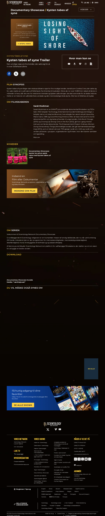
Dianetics (43, 503)
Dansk (50, 487)
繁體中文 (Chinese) (54, 495)
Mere (36, 137)
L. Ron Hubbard (68, 501)
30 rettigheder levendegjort (62, 475)
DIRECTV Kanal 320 (80, 440)
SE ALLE (91, 369)
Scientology (44, 501)
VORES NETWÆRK (27, 4)
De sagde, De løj (58, 468)
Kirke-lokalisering (81, 501)
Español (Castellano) (46, 489)
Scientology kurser (56, 501)
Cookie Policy (61, 511)
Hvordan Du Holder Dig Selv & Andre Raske (62, 454)
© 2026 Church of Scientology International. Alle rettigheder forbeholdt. (21, 512)
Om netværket (18, 445)
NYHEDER (68, 4)
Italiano (77, 489)
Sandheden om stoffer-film (62, 465)
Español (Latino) (80, 487)
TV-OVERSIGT (57, 4)
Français (65, 495)
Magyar (69, 489)
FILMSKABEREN (18, 102)
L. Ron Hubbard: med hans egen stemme (42, 454)
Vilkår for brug (49, 511)
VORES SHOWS (41, 4)
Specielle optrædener (40, 474)
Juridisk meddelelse (70, 513)
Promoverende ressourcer (21, 462)
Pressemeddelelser (19, 459)
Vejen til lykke (58, 458)
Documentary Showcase (28, 10)
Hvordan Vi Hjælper (55, 503)
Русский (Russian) (84, 492)
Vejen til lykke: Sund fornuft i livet (62, 461)
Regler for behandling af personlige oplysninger (82, 511)
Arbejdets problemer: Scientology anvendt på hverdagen (61, 442)
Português (73, 492)
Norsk (65, 492)
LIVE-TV (49, 4)
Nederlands (57, 492)
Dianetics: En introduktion (42, 465)
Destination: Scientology (41, 443)
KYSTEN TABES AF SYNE (17, 56)
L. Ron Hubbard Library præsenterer (41, 461)
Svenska (43, 495)
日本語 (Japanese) (46, 492)
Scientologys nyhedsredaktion (72, 503)
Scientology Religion (47, 506)
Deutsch (58, 487)
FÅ (74, 4)
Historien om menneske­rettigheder (61, 471)
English (43, 487)
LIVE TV (17, 449)
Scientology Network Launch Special (20, 441)
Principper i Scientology (41, 458)
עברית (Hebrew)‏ (60, 489)
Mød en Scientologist (40, 446)
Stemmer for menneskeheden (39, 449)
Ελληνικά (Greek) (67, 487)
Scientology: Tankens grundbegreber (40, 480)
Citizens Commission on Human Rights (61, 478)
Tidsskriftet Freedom (61, 506)
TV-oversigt (18, 452)
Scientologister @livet (40, 476)
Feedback (79, 463)
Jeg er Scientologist (39, 468)
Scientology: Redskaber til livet (61, 447)
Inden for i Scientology (40, 440)
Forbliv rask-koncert (60, 451)
